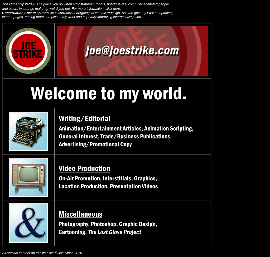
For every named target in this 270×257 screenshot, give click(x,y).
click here (112, 9)
